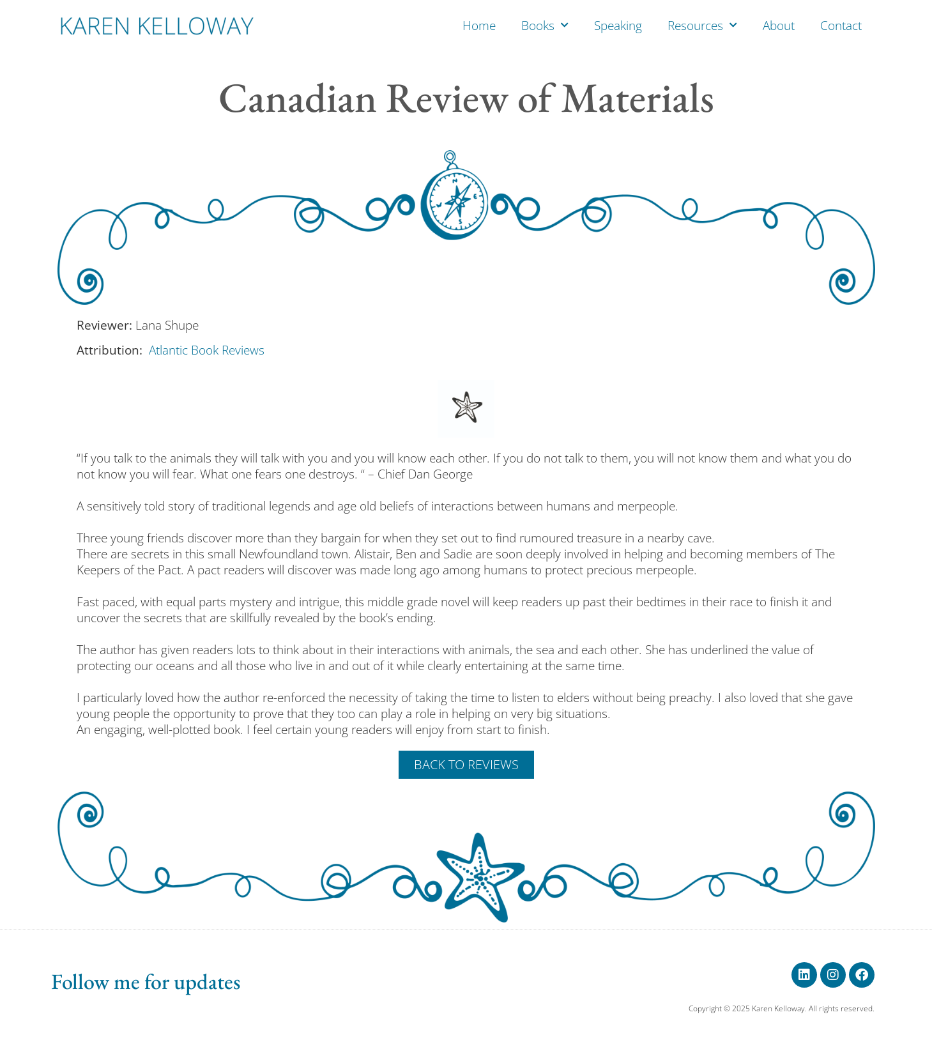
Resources (702, 25)
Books (545, 25)
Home (479, 25)
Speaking (618, 25)
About (779, 25)
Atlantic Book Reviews (206, 350)
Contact (841, 25)
